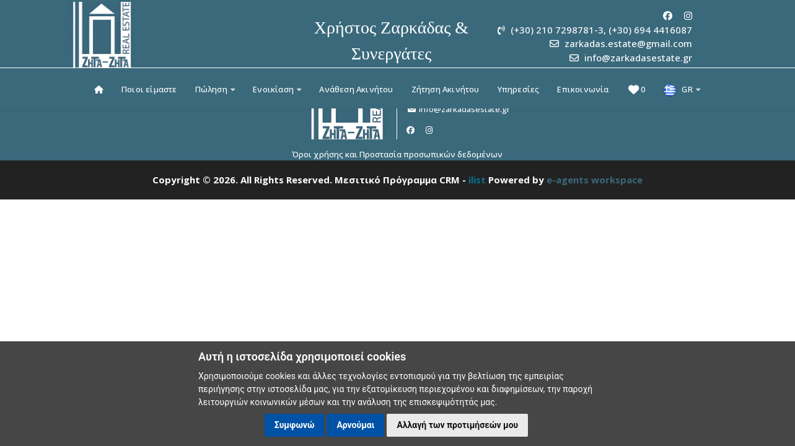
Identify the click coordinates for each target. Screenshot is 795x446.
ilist (477, 179)
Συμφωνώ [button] (295, 425)
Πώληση (215, 89)
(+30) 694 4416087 (650, 30)
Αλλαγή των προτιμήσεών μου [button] (457, 425)
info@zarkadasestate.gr (638, 57)
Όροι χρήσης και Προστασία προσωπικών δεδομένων (397, 154)
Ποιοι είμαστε (149, 89)
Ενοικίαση (277, 89)
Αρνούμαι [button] (355, 425)
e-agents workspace (595, 179)
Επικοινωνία (582, 89)
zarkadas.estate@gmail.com (628, 43)
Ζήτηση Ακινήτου (445, 89)
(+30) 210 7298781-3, (558, 30)
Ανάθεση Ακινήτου (356, 89)
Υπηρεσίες (519, 89)
